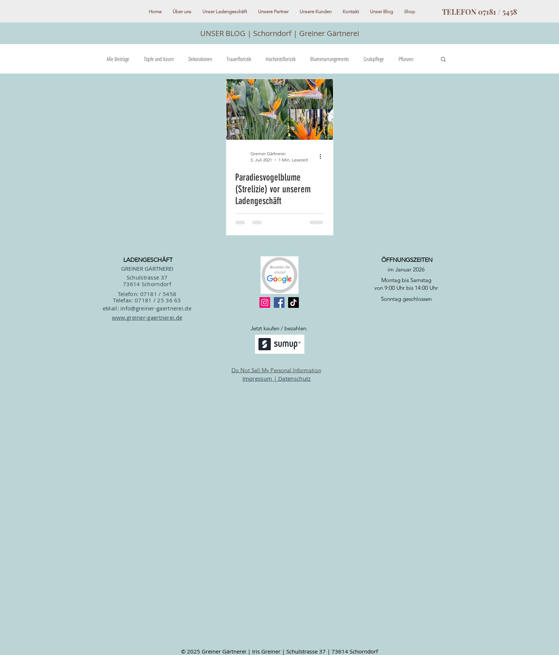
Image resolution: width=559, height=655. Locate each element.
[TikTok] (293, 302)
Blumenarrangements (329, 59)
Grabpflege (374, 59)
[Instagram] (264, 302)
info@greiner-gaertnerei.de (155, 308)
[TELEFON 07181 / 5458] (480, 11)
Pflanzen (406, 59)
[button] (443, 60)
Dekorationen (200, 59)
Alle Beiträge (118, 59)
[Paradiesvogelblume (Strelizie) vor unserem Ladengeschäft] (279, 109)
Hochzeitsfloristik (281, 59)
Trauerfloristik (239, 59)
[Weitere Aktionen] (323, 156)
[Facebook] (279, 302)
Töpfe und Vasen (159, 59)
